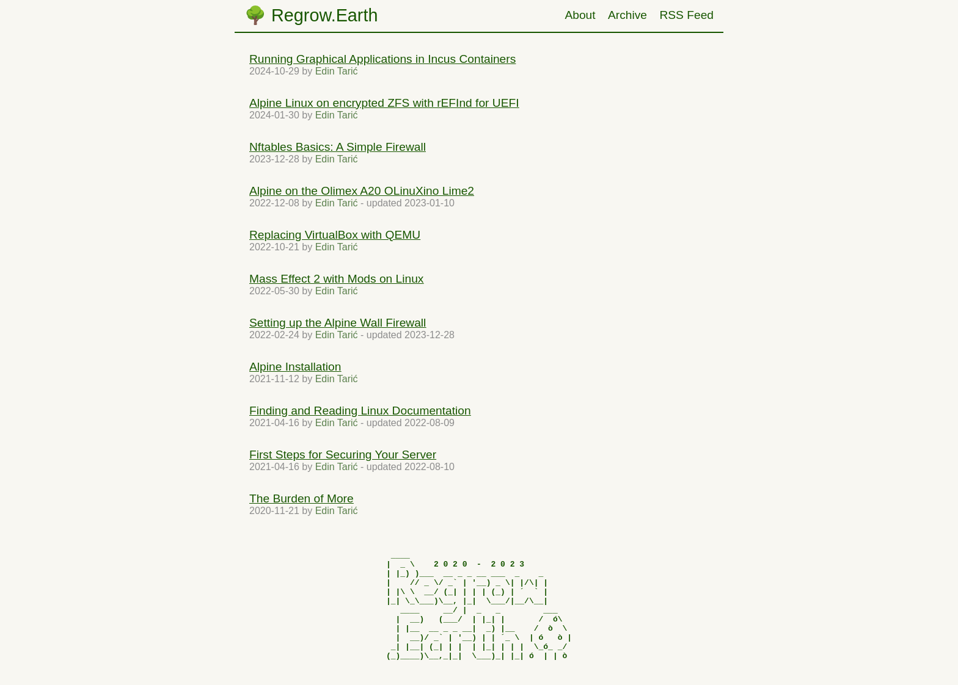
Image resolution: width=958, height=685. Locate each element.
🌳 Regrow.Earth (311, 15)
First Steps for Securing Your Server (342, 454)
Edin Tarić (336, 71)
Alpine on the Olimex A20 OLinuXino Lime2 (361, 190)
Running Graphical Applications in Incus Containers (382, 59)
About (580, 15)
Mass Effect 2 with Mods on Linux (336, 278)
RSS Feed (686, 15)
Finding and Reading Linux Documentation (360, 410)
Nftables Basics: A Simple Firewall (337, 146)
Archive (627, 15)
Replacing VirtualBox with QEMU (334, 234)
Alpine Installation (295, 366)
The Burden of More (301, 498)
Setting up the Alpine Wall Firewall (337, 322)
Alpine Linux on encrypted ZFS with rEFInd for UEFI (384, 102)
